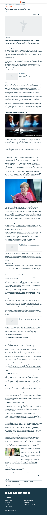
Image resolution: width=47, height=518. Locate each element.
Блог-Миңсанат (8, 6)
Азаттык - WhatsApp (9, 506)
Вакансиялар (26, 502)
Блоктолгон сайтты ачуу (9, 500)
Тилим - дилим (8, 512)
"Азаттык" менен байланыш (29, 504)
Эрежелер (7, 504)
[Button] (34, 14)
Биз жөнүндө (7, 502)
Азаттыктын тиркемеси (28, 500)
